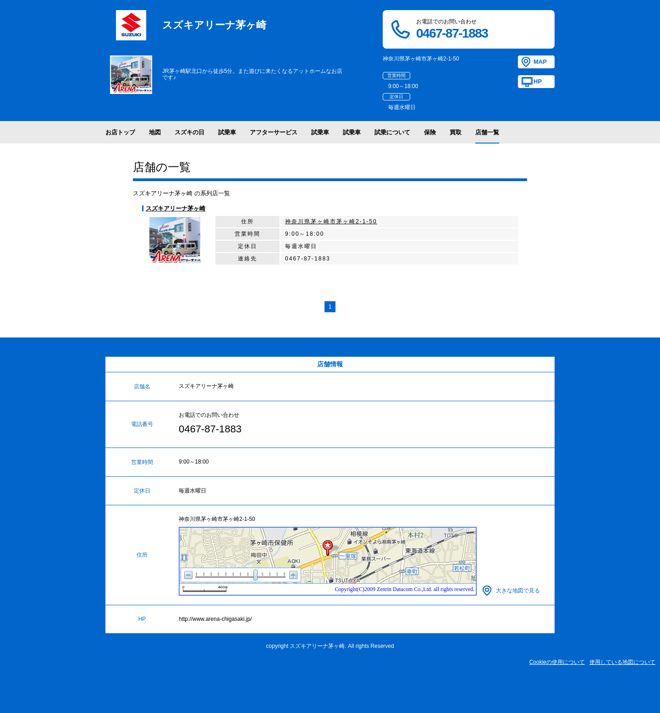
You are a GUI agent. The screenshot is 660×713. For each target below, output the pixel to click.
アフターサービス (273, 132)
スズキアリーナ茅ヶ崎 (175, 208)
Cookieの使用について (557, 662)
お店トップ (120, 132)
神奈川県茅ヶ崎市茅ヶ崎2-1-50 (331, 221)
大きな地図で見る (518, 590)
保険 (430, 132)
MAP (540, 61)
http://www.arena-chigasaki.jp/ (215, 619)
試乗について (392, 132)
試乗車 (227, 132)
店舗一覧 (487, 132)
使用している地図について (622, 662)
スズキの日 (189, 132)
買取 (456, 132)
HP (538, 81)
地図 (155, 132)
